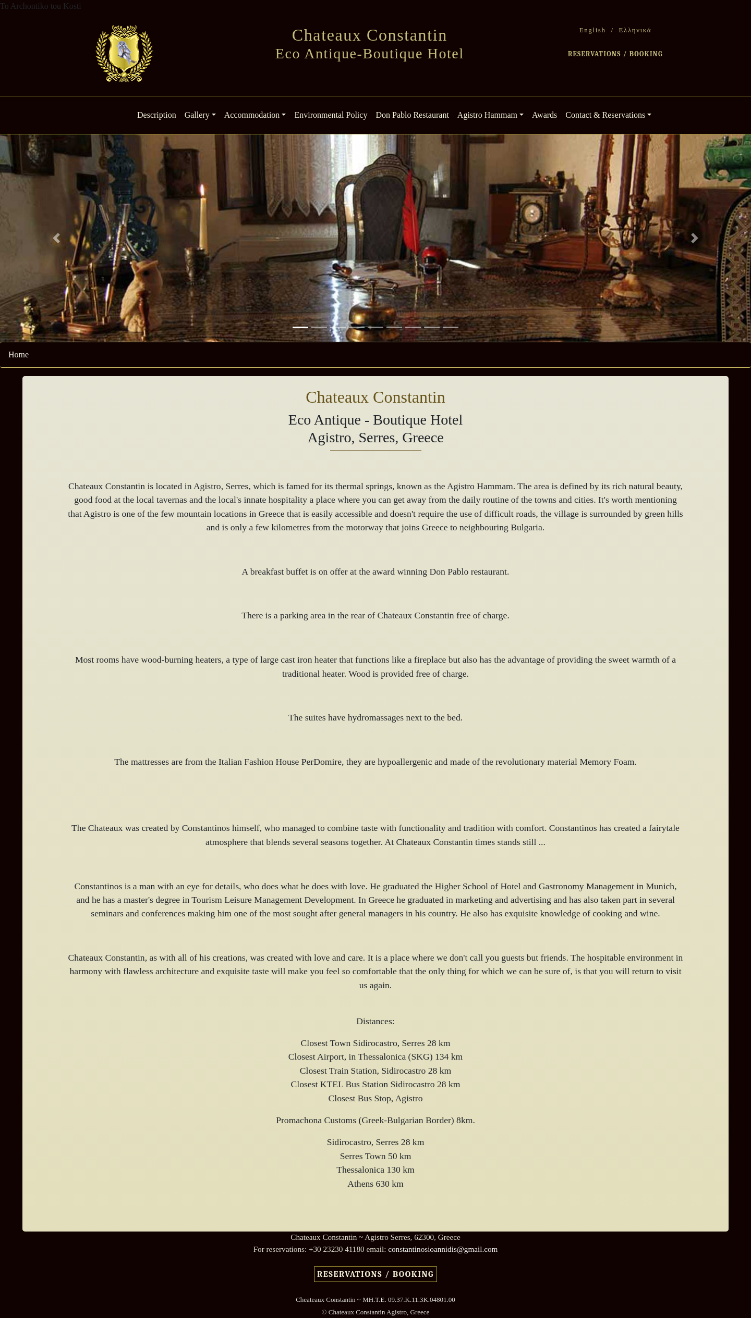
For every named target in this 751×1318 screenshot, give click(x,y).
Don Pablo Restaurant (412, 114)
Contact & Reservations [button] (605, 114)
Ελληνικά (635, 30)
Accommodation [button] (252, 114)
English (592, 30)
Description (158, 113)
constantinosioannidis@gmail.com (443, 1249)
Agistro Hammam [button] (487, 114)
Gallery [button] (197, 114)
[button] (56, 238)
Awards (544, 114)
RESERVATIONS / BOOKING (615, 54)
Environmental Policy (330, 114)
